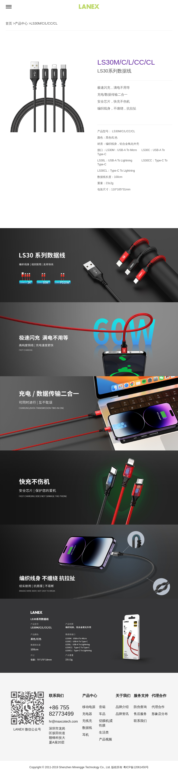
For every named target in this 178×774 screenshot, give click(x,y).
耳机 (85, 734)
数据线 (87, 728)
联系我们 (140, 721)
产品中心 (21, 23)
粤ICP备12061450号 (136, 767)
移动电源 (88, 707)
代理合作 (158, 707)
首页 (9, 23)
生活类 (104, 732)
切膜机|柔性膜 (106, 723)
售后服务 (140, 714)
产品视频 (105, 739)
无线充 (87, 721)
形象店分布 (160, 714)
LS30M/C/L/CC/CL (44, 23)
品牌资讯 (122, 714)
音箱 (102, 707)
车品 (102, 714)
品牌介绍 (122, 707)
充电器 (87, 714)
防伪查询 (140, 707)
